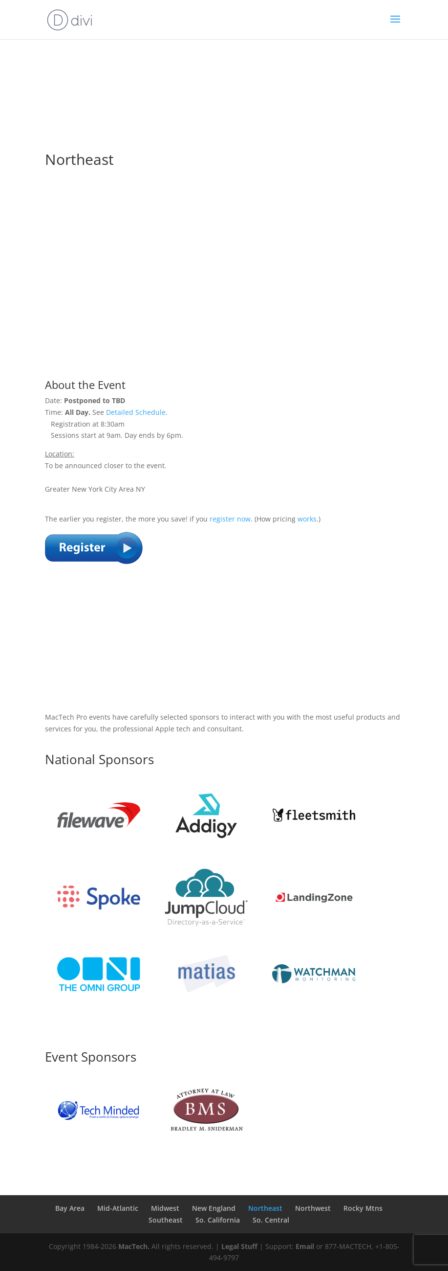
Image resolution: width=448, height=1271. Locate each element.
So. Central (271, 1220)
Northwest (313, 1208)
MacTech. (133, 1246)
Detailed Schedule (136, 412)
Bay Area (70, 1208)
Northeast (265, 1208)
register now (230, 518)
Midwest (165, 1208)
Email (305, 1246)
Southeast (166, 1220)
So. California (217, 1220)
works (307, 518)
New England (213, 1208)
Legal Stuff (239, 1246)
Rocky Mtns (363, 1208)
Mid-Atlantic (117, 1208)
